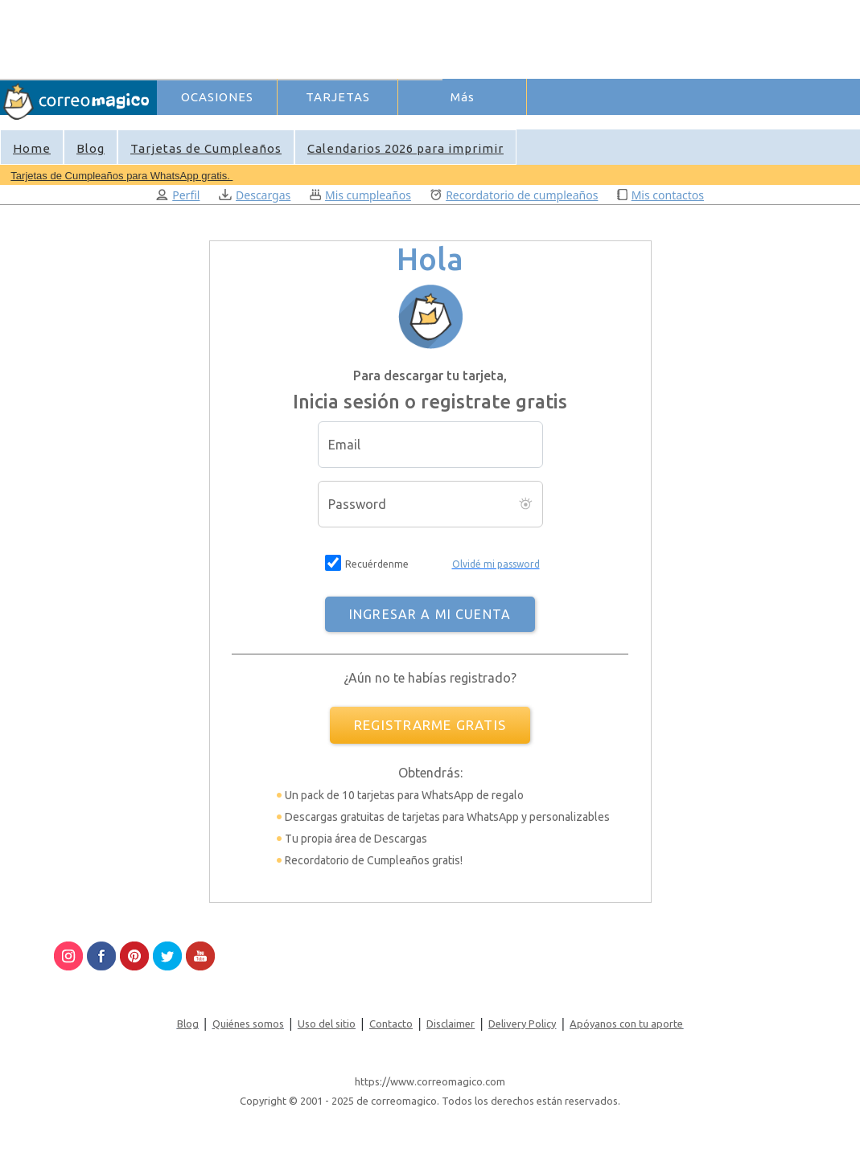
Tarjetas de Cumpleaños (206, 148)
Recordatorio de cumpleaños (514, 195)
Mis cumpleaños (360, 195)
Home (32, 148)
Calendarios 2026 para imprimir (405, 148)
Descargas (254, 195)
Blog (90, 148)
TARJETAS (338, 97)
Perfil (178, 195)
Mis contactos (660, 195)
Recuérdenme (377, 564)
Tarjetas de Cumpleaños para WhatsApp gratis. (121, 176)
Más (463, 97)
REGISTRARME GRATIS (430, 724)
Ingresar (409, 123)
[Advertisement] (451, 37)
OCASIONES (217, 97)
